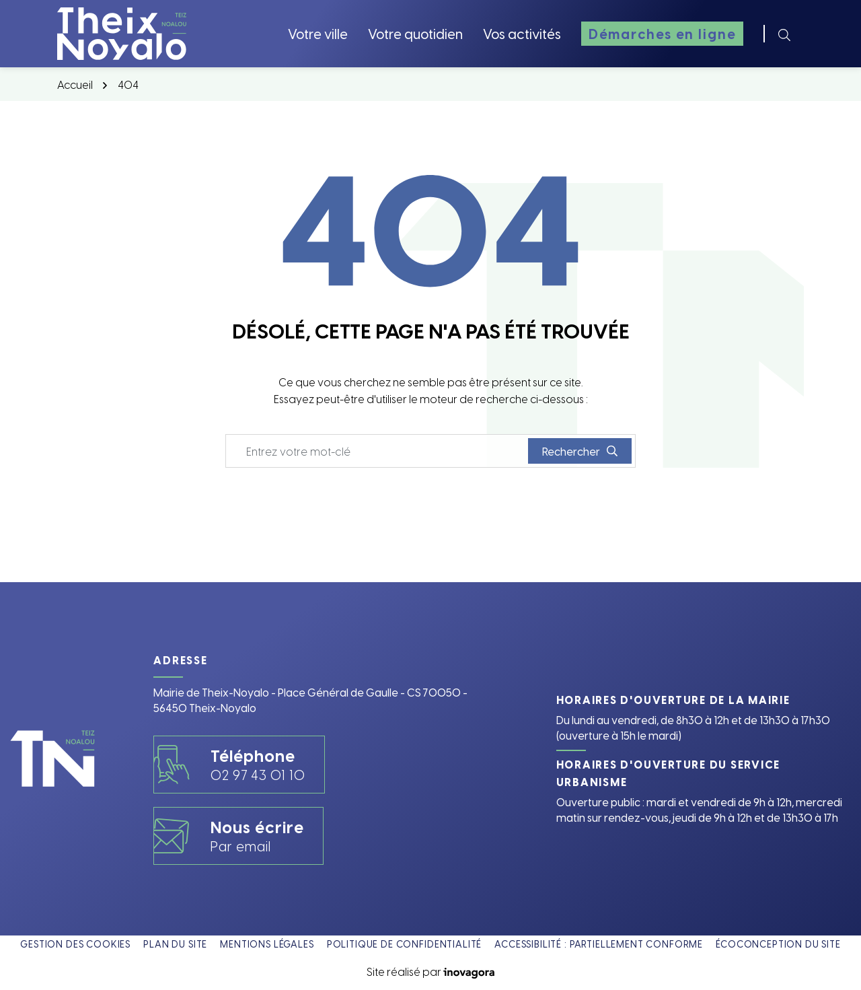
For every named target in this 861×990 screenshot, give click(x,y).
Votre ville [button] (318, 33)
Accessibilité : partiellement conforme (598, 944)
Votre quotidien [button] (415, 33)
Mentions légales (266, 944)
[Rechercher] (784, 33)
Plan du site (175, 944)
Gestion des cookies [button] (75, 944)
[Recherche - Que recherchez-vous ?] (377, 451)
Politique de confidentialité (404, 944)
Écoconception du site (778, 944)
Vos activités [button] (522, 33)
